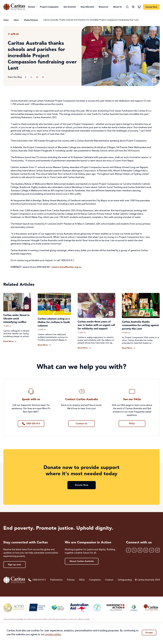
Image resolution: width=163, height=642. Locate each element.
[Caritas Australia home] (14, 7)
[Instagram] (43, 77)
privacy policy (53, 634)
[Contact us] (133, 6)
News (16, 20)
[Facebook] (25, 77)
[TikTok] (157, 550)
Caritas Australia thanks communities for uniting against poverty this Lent (140, 325)
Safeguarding (125, 580)
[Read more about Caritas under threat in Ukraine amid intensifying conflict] (10, 341)
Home (6, 20)
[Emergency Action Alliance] (115, 607)
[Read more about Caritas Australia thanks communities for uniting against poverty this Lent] (128, 348)
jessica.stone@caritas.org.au (66, 267)
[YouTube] (151, 550)
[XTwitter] (31, 77)
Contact (109, 580)
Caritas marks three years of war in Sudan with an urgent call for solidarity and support (96, 325)
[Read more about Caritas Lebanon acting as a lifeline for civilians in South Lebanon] (44, 345)
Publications (56, 580)
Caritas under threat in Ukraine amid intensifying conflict (16, 318)
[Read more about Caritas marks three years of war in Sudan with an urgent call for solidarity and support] (84, 348)
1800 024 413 (37, 580)
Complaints (95, 580)
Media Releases (31, 20)
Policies (71, 580)
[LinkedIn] (37, 77)
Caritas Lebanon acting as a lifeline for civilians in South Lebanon (54, 322)
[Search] (127, 6)
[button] (32, 7)
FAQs (82, 580)
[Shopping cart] (139, 7)
